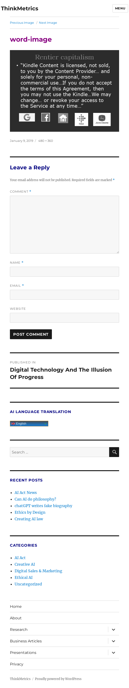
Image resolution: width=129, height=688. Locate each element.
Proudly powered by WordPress (58, 679)
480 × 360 (45, 141)
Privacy (16, 664)
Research (19, 629)
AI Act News (26, 492)
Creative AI (25, 564)
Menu (120, 8)
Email (17, 286)
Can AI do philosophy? (35, 499)
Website (18, 308)
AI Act (20, 557)
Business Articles (26, 641)
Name (17, 263)
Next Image (48, 22)
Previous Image (22, 22)
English (18, 424)
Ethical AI (24, 577)
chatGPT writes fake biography (43, 505)
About (16, 618)
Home (16, 606)
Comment (20, 192)
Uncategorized (28, 584)
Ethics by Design (30, 512)
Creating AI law (29, 519)
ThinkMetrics (19, 8)
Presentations (23, 652)
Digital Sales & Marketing (38, 571)
